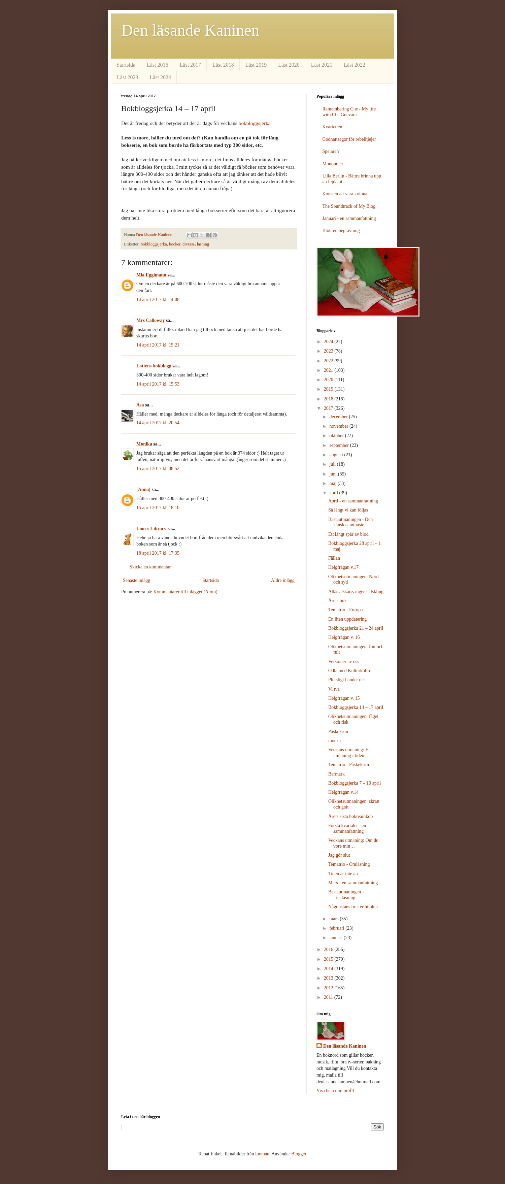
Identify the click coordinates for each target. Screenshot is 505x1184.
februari (337, 928)
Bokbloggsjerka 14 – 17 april (355, 707)
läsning (203, 244)
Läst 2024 (160, 77)
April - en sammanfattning (353, 500)
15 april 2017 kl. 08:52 (157, 468)
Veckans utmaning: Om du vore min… (353, 843)
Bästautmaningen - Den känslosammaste (350, 522)
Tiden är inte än (343, 873)
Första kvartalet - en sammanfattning (347, 828)
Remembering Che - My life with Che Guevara (349, 111)
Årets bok (337, 600)
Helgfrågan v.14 (343, 792)
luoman (262, 1153)
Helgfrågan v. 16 (344, 637)
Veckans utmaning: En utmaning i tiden (349, 752)
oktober (337, 435)
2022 (329, 360)
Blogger (298, 1153)
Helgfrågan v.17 (343, 567)
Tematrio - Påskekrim (348, 764)
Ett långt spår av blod (348, 534)
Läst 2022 (354, 65)
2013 (329, 978)
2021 (329, 370)
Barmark (336, 774)
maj (333, 483)
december (339, 416)
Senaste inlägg (136, 580)
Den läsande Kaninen (190, 30)
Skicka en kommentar (150, 566)
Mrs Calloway (150, 320)
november (339, 426)
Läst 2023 (127, 77)
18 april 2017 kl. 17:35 (157, 553)
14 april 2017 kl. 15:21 (157, 345)
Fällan (334, 558)
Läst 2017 (190, 65)
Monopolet (333, 163)
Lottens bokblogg (153, 365)
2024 (329, 341)
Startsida (125, 65)
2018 (329, 398)
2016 (329, 949)
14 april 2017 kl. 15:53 (157, 384)
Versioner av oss (343, 661)
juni (333, 473)
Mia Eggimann (151, 274)
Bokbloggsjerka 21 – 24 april (355, 628)
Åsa (140, 404)
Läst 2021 (322, 65)
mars (334, 918)
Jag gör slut (339, 855)
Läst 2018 (223, 65)
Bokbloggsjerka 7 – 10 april (354, 783)
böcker (174, 244)
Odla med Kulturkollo (349, 670)
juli (333, 464)
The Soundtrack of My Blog (349, 206)
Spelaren (331, 151)
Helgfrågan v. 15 (344, 698)
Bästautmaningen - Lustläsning (346, 894)
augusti (336, 454)
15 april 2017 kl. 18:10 (157, 507)
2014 (329, 968)
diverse (188, 244)
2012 (329, 987)
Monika (144, 444)
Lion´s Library (151, 528)
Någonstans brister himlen (353, 906)
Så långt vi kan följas (348, 510)
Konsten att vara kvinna (345, 193)
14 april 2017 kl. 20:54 (157, 422)
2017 (329, 408)
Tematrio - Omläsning (349, 864)
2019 (329, 389)
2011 (329, 997)
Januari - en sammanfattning (349, 218)
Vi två (334, 689)
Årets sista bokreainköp (350, 816)
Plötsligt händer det (346, 679)
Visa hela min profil (335, 1090)
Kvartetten (332, 126)
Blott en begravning (341, 230)
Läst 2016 (157, 65)
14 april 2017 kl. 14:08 (157, 299)
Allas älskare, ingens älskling (355, 591)
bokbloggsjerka (255, 123)
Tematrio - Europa (345, 609)
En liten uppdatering (347, 619)
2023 (329, 351)
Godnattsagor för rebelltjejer (349, 139)
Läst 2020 (289, 65)
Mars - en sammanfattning (353, 882)
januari (336, 937)
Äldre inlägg (283, 580)
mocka (334, 740)
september (339, 445)
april (334, 492)
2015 (329, 959)
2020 (329, 379)
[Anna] (143, 489)
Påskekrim (338, 731)
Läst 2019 (256, 65)
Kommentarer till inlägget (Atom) (185, 591)
